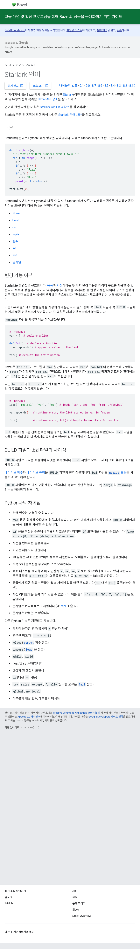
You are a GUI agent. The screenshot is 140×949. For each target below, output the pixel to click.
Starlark (68, 94)
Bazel (8, 65)
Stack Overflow (81, 915)
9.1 (82, 86)
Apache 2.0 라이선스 (29, 716)
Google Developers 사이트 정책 (105, 716)
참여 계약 (102, 30)
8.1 (132, 86)
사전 (59, 285)
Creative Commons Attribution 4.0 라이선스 (77, 712)
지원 (74, 897)
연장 (18, 65)
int (14, 248)
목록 (50, 285)
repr (63, 606)
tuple (15, 234)
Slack (75, 909)
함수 (15, 241)
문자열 (16, 262)
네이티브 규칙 (36, 472)
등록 (119, 30)
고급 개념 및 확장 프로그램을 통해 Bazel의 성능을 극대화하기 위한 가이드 (63, 16)
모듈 (117, 472)
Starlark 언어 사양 (70, 115)
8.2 (125, 86)
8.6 (100, 86)
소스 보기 (41, 85)
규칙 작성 (31, 65)
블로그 (8, 897)
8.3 (119, 86)
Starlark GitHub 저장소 (55, 107)
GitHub (9, 903)
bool (15, 220)
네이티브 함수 (14, 472)
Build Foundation (15, 30)
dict (15, 227)
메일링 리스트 (74, 30)
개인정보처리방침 (23, 931)
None (16, 213)
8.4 (113, 86)
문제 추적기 (79, 903)
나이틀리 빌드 (68, 86)
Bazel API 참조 (48, 99)
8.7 (94, 86)
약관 (7, 931)
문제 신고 (16, 85)
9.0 (88, 86)
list (14, 255)
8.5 (106, 86)
